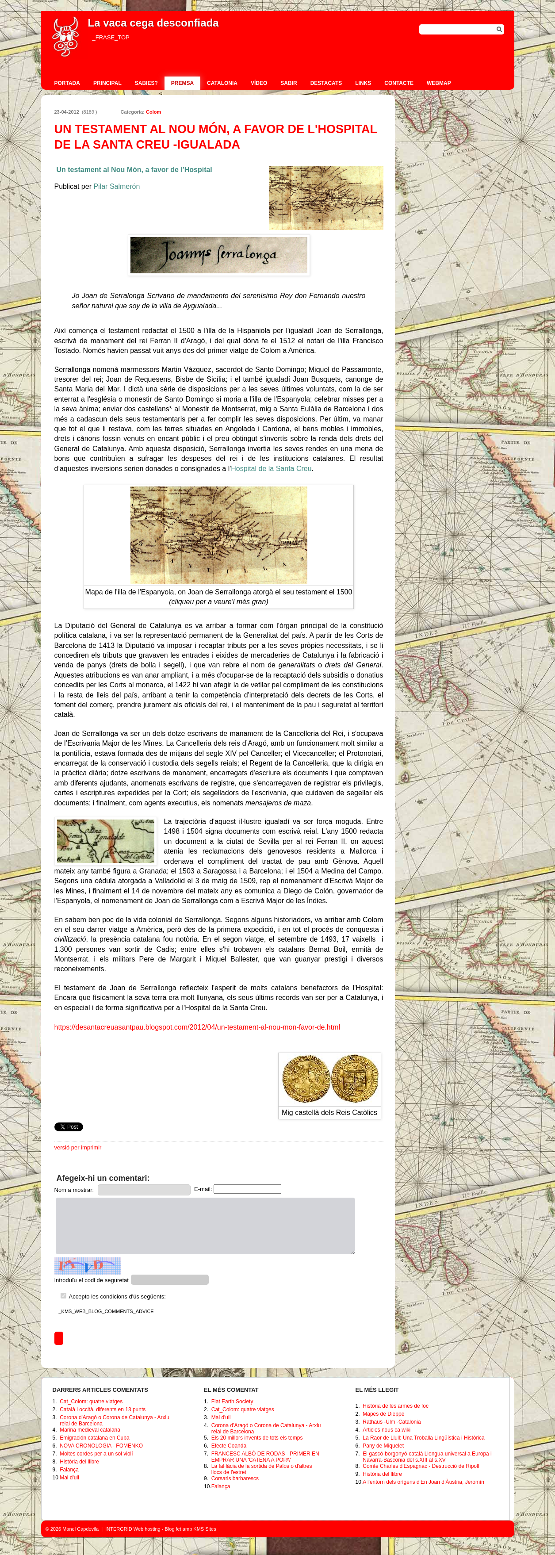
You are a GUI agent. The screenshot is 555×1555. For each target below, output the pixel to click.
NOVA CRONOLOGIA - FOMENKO (101, 1446)
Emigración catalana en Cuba (94, 1438)
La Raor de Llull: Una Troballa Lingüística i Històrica (423, 1438)
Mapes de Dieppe (383, 1414)
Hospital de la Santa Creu (271, 468)
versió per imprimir (78, 1147)
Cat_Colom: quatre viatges (91, 1401)
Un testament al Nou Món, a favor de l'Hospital (134, 169)
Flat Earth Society (232, 1401)
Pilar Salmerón (116, 186)
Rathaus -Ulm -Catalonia (392, 1422)
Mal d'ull (69, 1478)
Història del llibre (79, 1462)
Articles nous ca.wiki (386, 1430)
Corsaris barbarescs (235, 1478)
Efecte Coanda (228, 1446)
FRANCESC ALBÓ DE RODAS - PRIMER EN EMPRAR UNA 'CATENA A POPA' (265, 1457)
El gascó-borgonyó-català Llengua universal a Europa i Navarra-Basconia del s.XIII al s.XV (427, 1457)
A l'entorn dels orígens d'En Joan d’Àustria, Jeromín (423, 1482)
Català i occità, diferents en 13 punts (102, 1409)
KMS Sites (204, 1529)
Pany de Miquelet (383, 1446)
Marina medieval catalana (90, 1430)
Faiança (69, 1470)
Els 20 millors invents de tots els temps (257, 1438)
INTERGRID (118, 1529)
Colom (153, 112)
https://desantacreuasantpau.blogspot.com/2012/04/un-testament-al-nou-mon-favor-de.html (197, 1027)
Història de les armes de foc (396, 1406)
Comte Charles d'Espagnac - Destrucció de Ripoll (421, 1466)
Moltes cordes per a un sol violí (96, 1454)
